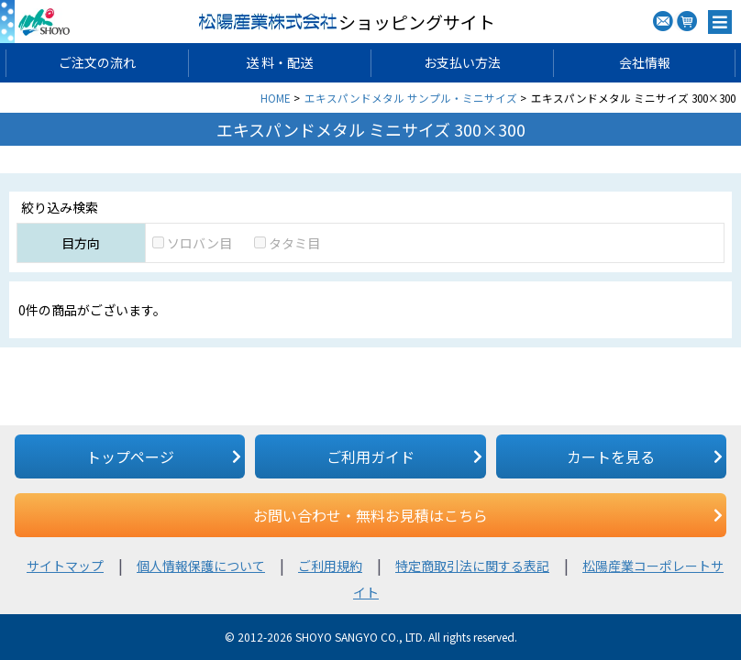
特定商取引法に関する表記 (472, 565)
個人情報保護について (201, 565)
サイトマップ (65, 565)
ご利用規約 (330, 565)
